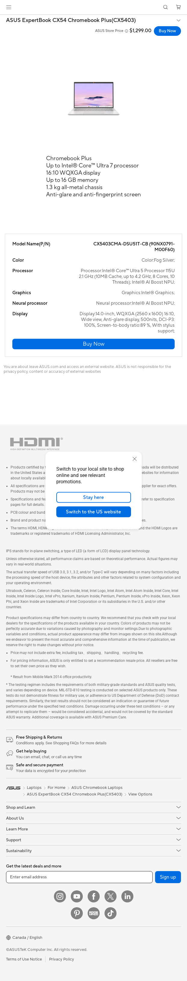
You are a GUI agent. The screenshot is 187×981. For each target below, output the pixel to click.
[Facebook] (94, 896)
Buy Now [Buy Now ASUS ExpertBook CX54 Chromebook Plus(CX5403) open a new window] (167, 31)
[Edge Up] (94, 913)
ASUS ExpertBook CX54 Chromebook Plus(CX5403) (71, 20)
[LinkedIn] (127, 896)
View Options (140, 794)
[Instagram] (60, 896)
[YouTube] (77, 896)
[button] (8, 7)
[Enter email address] (79, 877)
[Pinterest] (77, 913)
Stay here (93, 497)
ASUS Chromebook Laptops (97, 787)
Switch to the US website (93, 512)
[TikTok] (110, 913)
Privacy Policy (61, 959)
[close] (134, 458)
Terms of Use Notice (24, 959)
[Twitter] (110, 896)
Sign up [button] (168, 877)
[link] (93, 7)
